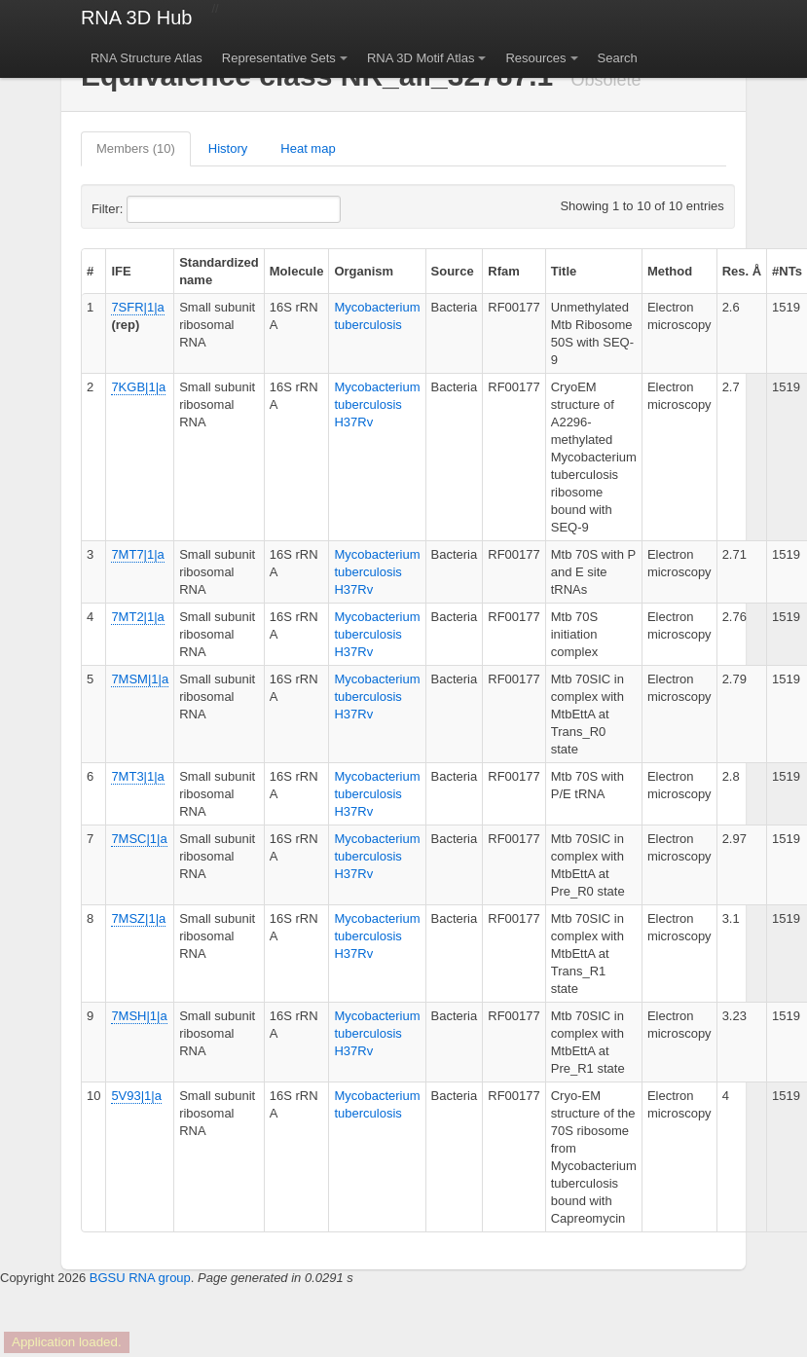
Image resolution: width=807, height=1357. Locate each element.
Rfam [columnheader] (504, 271)
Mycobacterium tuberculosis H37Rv (377, 404)
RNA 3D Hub (137, 17)
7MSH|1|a (138, 1016)
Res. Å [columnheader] (741, 271)
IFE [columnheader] (120, 271)
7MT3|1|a (137, 776)
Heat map (307, 148)
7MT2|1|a (137, 616)
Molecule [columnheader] (297, 271)
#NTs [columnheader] (787, 271)
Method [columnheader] (669, 271)
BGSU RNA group (140, 1277)
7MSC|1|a (138, 838)
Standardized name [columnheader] (219, 271)
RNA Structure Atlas (146, 58)
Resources (535, 58)
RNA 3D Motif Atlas (421, 58)
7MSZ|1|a (138, 918)
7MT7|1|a (137, 554)
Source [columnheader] (452, 271)
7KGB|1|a (138, 387)
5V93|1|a (136, 1095)
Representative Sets (279, 58)
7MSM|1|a (139, 679)
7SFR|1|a (137, 307)
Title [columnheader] (564, 271)
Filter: (155, 209)
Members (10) (135, 148)
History (227, 148)
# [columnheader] (90, 271)
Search (618, 58)
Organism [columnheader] (363, 271)
